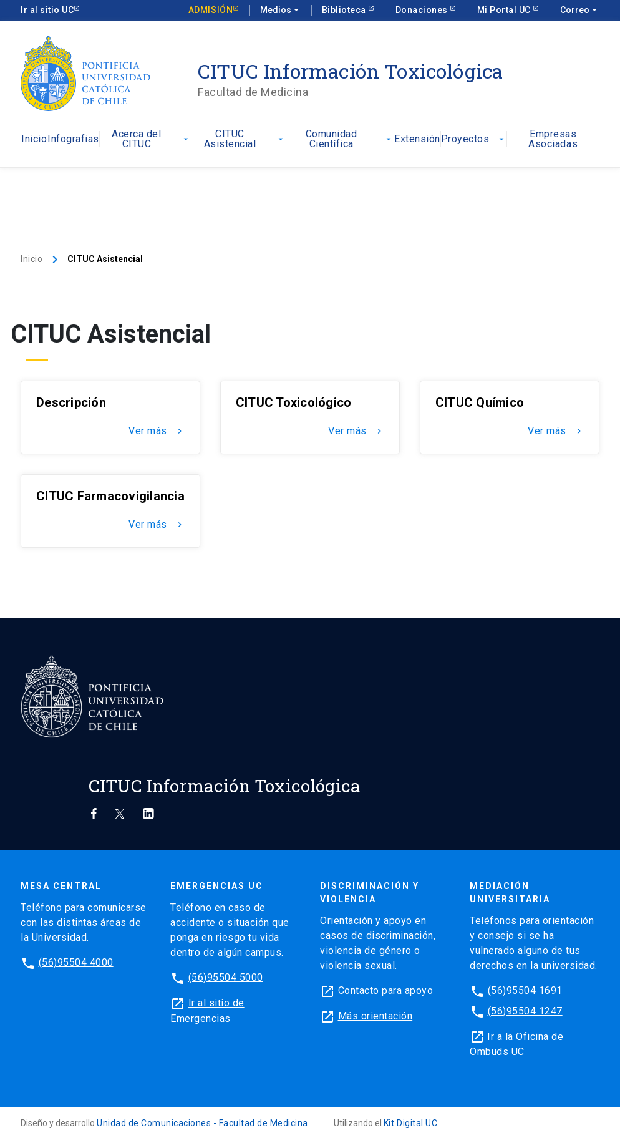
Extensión (417, 139)
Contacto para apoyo (386, 990)
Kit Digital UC (410, 1123)
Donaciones (422, 10)
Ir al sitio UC (47, 10)
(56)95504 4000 (76, 962)
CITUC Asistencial (245, 139)
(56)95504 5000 (225, 977)
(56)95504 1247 (525, 1011)
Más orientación (375, 1016)
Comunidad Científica (350, 139)
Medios (280, 10)
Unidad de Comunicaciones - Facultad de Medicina (202, 1123)
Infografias (73, 139)
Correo (579, 10)
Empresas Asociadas (553, 139)
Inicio (34, 139)
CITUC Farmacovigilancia (110, 496)
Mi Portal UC (505, 10)
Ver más (156, 431)
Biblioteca (345, 10)
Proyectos (474, 139)
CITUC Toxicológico (294, 402)
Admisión (210, 10)
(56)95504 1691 (525, 990)
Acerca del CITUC (151, 139)
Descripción (71, 402)
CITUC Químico (479, 402)
